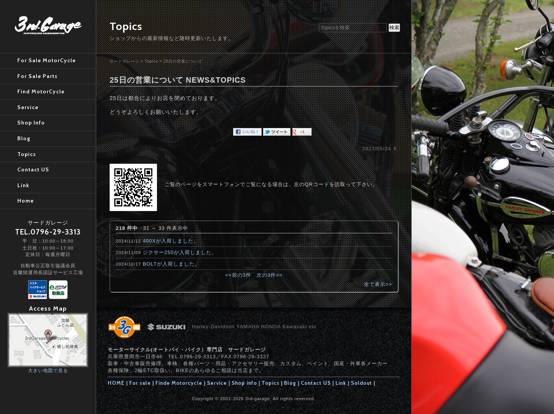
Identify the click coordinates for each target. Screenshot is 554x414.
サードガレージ (124, 61)
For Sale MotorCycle (46, 60)
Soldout (361, 383)
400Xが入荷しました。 (171, 241)
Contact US (316, 383)
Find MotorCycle (41, 91)
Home (25, 200)
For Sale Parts (37, 76)
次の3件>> (269, 275)
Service (217, 383)
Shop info (244, 383)
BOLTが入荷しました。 (171, 264)
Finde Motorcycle (178, 383)
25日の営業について (183, 61)
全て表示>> (378, 284)
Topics (151, 61)
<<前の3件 (238, 275)
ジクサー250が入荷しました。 (180, 252)
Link (340, 383)
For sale (140, 383)
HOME (116, 383)
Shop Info (31, 122)
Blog (290, 383)
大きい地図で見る (48, 370)
